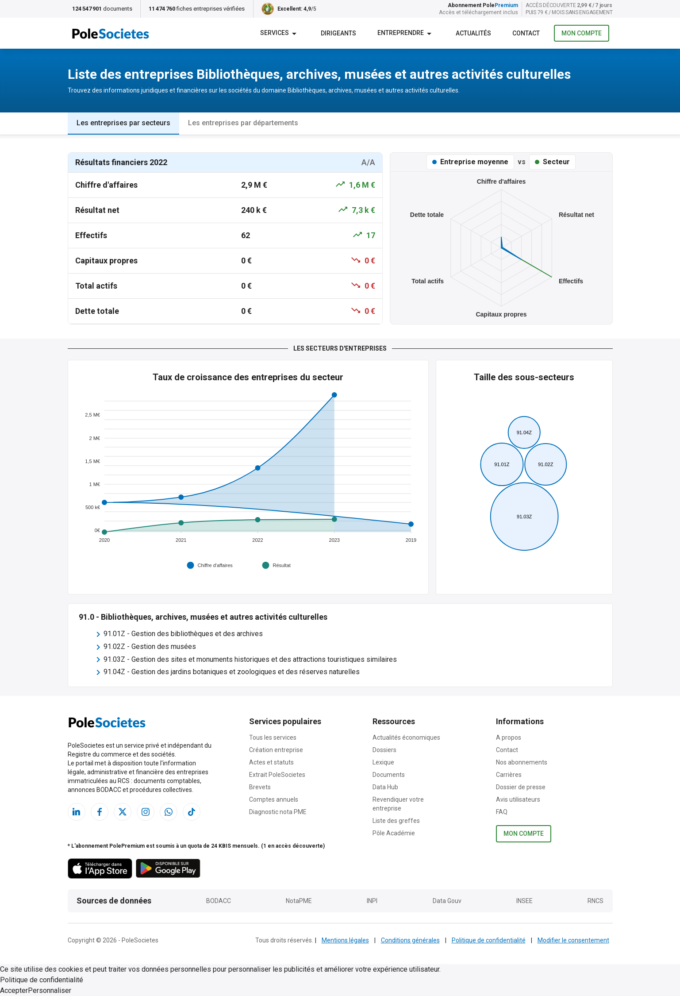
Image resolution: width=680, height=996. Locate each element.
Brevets (260, 787)
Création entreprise (276, 749)
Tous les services (272, 737)
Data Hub (385, 787)
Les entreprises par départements (243, 123)
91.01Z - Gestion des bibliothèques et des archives (183, 633)
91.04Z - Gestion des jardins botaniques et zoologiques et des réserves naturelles (232, 672)
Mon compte (581, 33)
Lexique (383, 762)
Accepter (14, 990)
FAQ (501, 811)
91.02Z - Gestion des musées (150, 646)
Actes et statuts (271, 762)
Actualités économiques (406, 737)
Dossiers (384, 749)
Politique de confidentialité (489, 940)
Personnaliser (49, 990)
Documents (389, 774)
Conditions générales (410, 940)
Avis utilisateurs (518, 799)
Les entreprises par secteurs (123, 123)
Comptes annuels (273, 799)
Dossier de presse (521, 787)
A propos (508, 737)
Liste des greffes (396, 820)
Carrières (509, 774)
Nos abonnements (521, 762)
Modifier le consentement (573, 940)
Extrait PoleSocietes (277, 774)
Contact (507, 749)
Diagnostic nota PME (278, 811)
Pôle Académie (394, 833)
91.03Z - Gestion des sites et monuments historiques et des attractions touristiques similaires (250, 659)
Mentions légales (345, 940)
